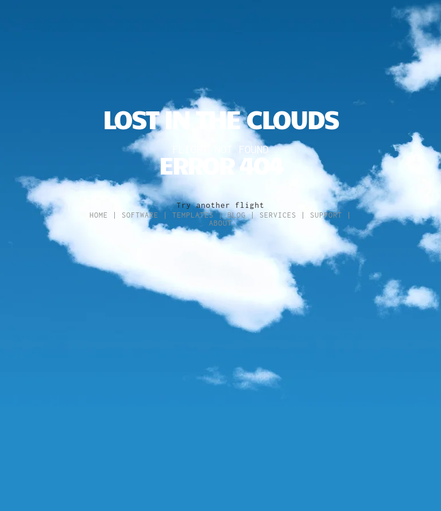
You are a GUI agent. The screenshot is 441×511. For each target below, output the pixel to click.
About (220, 223)
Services (278, 215)
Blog (236, 215)
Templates (193, 215)
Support (326, 215)
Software (140, 215)
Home (99, 215)
